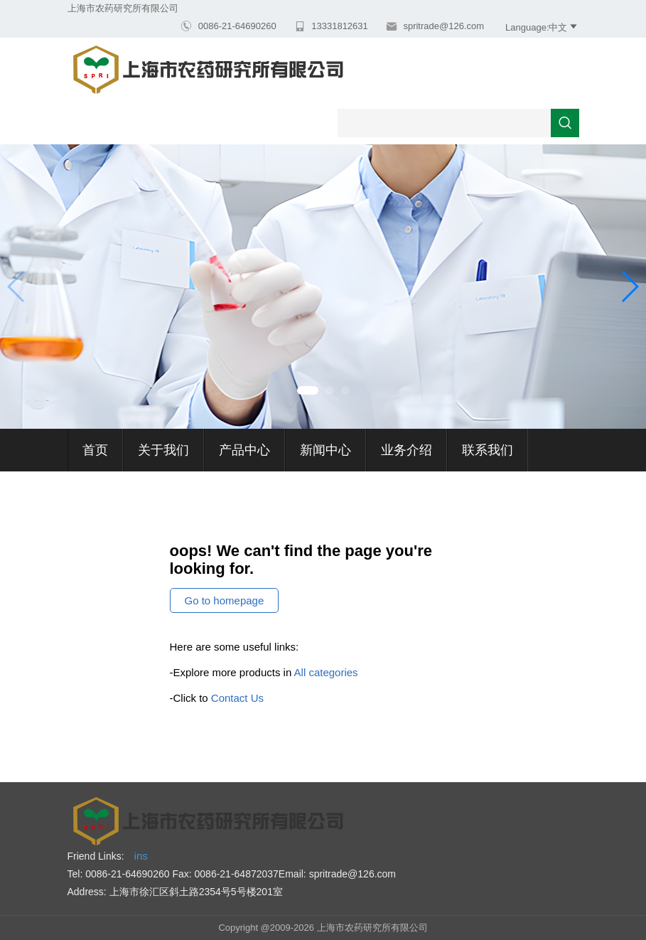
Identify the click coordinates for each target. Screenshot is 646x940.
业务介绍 (406, 450)
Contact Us (237, 698)
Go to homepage (224, 600)
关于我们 (163, 450)
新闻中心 (325, 450)
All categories (326, 672)
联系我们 (487, 450)
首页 (95, 450)
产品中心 (244, 450)
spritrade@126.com (442, 26)
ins (141, 856)
